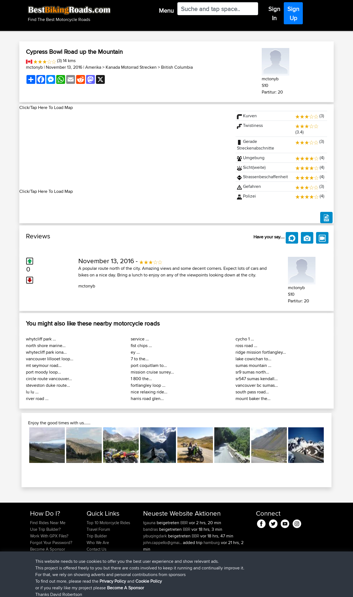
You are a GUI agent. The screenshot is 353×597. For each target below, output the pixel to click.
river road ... (37, 398)
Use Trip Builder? (45, 529)
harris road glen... (147, 398)
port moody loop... (43, 372)
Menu (166, 10)
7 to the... (140, 359)
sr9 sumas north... (252, 372)
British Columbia (177, 67)
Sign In (274, 13)
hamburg (212, 542)
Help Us (94, 556)
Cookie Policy (131, 589)
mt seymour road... (43, 365)
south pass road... (252, 392)
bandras (151, 529)
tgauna (150, 523)
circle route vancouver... (49, 378)
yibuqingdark (155, 536)
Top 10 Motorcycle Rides (108, 523)
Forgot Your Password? (51, 542)
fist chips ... (141, 345)
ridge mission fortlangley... (261, 352)
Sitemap (81, 589)
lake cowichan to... (253, 359)
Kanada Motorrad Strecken (131, 67)
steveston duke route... (48, 385)
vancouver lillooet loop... (49, 359)
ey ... (135, 352)
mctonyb (34, 67)
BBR (184, 523)
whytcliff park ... (41, 339)
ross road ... (246, 345)
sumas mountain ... (253, 365)
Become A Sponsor (47, 549)
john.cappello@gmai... (162, 542)
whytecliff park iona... (46, 352)
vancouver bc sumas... (257, 385)
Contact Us (96, 549)
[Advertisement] (124, 149)
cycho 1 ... (245, 339)
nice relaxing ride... (149, 392)
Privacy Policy (104, 589)
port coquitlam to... (149, 365)
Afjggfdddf (153, 562)
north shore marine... (46, 345)
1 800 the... (141, 378)
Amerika (93, 67)
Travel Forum (98, 529)
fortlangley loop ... (148, 385)
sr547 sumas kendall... (257, 378)
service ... (140, 339)
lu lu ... (32, 392)
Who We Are (98, 542)
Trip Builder (97, 536)
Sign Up (293, 13)
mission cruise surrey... (152, 372)
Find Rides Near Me (47, 523)
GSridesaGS (154, 556)
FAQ (34, 556)
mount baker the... (253, 398)
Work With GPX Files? (49, 536)
